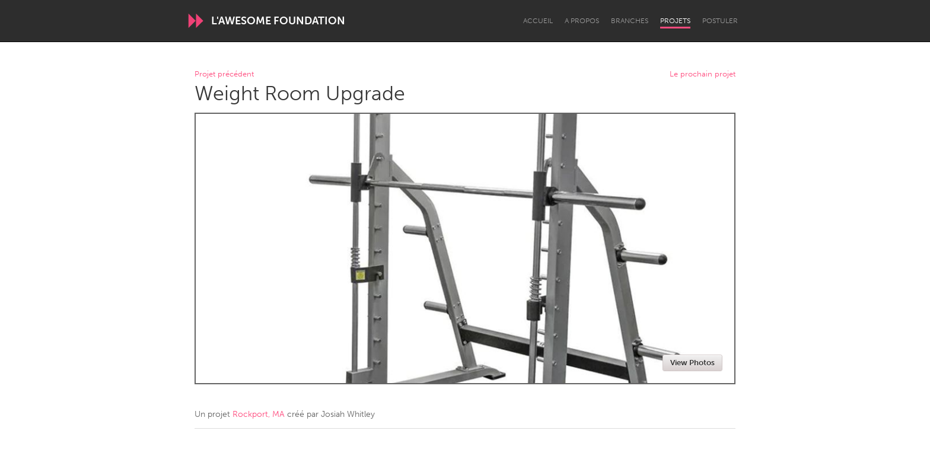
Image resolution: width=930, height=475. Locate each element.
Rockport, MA (258, 414)
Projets (675, 21)
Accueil (538, 21)
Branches (629, 21)
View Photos (692, 362)
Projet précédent (224, 74)
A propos (582, 21)
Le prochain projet (702, 74)
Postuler (720, 21)
